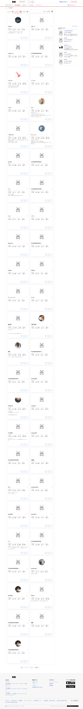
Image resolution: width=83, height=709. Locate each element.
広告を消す (76, 26)
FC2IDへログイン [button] (63, 1)
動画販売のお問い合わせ (37, 687)
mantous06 (34, 433)
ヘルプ (33, 683)
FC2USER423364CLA (36, 351)
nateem (10, 26)
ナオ (9, 216)
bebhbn (33, 270)
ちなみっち (10, 53)
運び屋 (9, 324)
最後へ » (37, 667)
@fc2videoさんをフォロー (73, 705)
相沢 (9, 351)
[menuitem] (25, 5)
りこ (9, 541)
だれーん (33, 26)
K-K (32, 107)
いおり (9, 107)
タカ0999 (10, 433)
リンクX (33, 80)
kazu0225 (10, 514)
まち (9, 487)
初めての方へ (35, 682)
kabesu (10, 270)
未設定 (32, 460)
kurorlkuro (33, 514)
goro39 (10, 161)
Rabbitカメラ (66, 45)
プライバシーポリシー (28, 700)
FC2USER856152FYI (36, 243)
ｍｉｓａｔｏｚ (11, 297)
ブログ (22, 705)
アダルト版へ (74, 1)
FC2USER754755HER (13, 622)
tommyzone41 (34, 487)
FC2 (8, 2)
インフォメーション (53, 682)
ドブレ (32, 216)
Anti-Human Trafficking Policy (11, 702)
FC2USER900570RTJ (13, 378)
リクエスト (34, 685)
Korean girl (34, 568)
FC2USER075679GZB (13, 460)
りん (9, 189)
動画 (6, 705)
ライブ (9, 705)
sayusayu (33, 405)
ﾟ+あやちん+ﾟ (11, 134)
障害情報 (51, 685)
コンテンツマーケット (16, 705)
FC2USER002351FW (36, 541)
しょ (6, 7)
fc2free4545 (34, 378)
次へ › (32, 667)
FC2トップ (7, 700)
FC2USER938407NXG (36, 53)
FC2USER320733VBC (36, 189)
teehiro (65, 52)
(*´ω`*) (32, 297)
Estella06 (10, 595)
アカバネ (10, 80)
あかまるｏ (10, 243)
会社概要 (20, 700)
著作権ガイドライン (38, 700)
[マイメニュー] (72, 5)
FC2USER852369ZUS (13, 649)
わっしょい (33, 134)
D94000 (65, 38)
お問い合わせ (14, 700)
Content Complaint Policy (62, 700)
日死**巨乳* (34, 324)
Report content (52, 700)
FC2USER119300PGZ (68, 30)
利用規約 (51, 683)
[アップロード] (9, 5)
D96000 (65, 59)
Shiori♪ (33, 595)
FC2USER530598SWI (13, 568)
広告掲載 (46, 700)
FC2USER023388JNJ (36, 161)
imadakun (10, 405)
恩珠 (32, 622)
